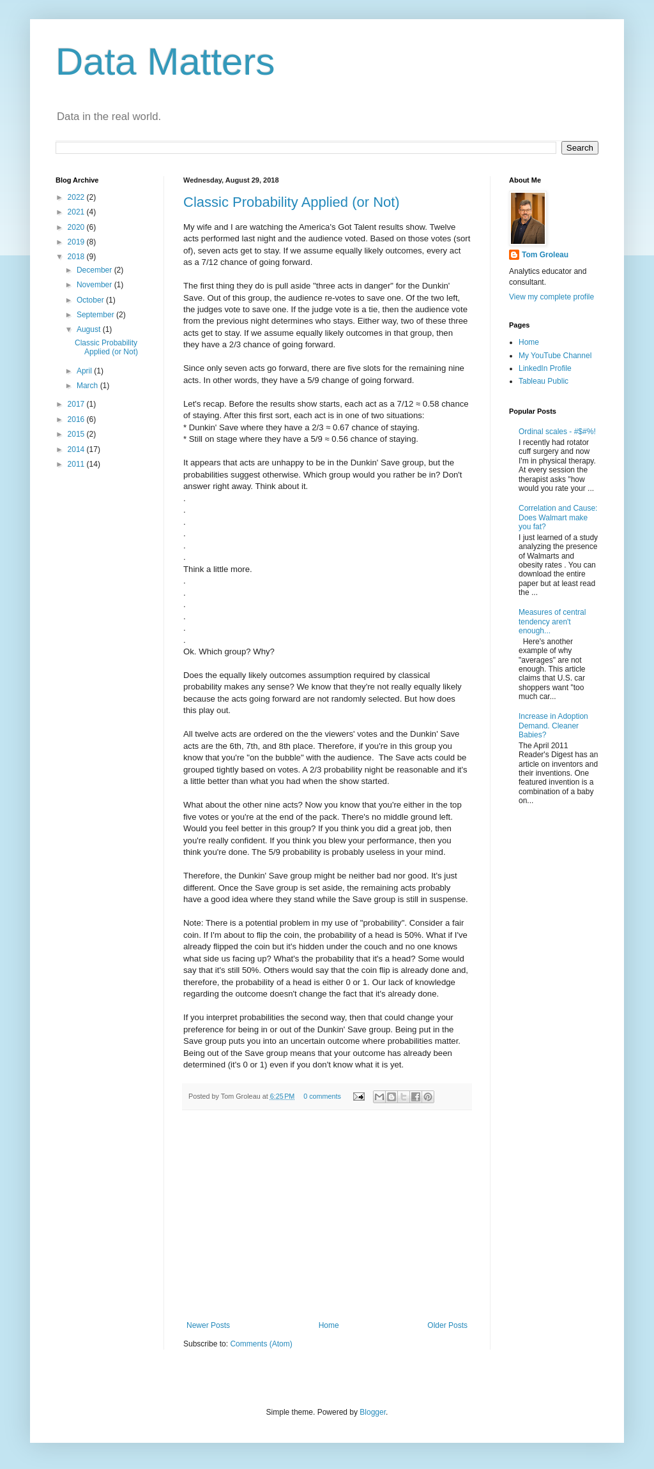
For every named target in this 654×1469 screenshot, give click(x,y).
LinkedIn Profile (545, 368)
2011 (77, 464)
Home (329, 1325)
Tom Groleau (545, 254)
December (95, 270)
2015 (77, 434)
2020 (77, 227)
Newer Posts (208, 1325)
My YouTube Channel (555, 355)
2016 (77, 419)
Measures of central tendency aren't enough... (552, 621)
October (91, 300)
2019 (77, 241)
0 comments (322, 1096)
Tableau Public (543, 381)
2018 (77, 256)
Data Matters (165, 61)
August (90, 329)
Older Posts (447, 1325)
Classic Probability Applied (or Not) (291, 202)
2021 (77, 211)
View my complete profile (551, 296)
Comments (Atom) (261, 1343)
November (95, 284)
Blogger (373, 1412)
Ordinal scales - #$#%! (557, 431)
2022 (77, 197)
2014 (77, 449)
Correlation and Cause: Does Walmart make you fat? (558, 517)
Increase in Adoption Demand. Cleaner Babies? (553, 725)
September (96, 314)
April (85, 370)
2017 (77, 404)
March (88, 385)
